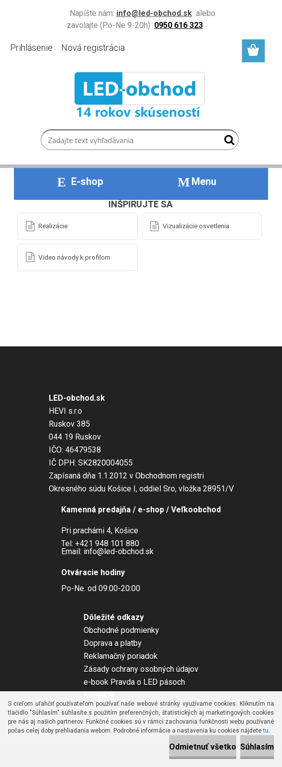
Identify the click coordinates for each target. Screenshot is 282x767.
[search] (227, 142)
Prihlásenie (31, 47)
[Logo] (141, 97)
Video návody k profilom (74, 257)
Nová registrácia (93, 47)
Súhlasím (257, 747)
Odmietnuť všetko (202, 747)
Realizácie (53, 226)
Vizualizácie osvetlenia (196, 226)
